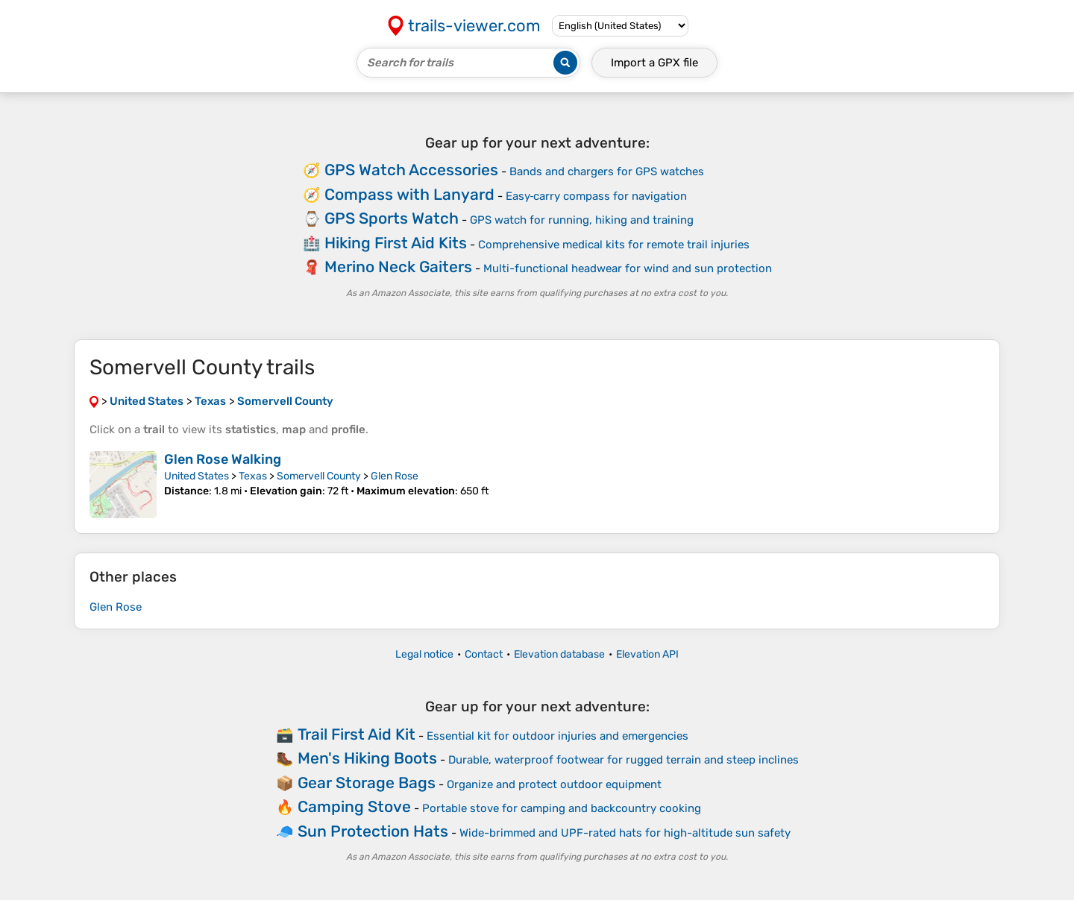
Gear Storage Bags (367, 782)
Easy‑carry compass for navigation (597, 196)
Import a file (654, 62)
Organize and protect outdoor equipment (554, 784)
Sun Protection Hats (373, 831)
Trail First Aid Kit (356, 734)
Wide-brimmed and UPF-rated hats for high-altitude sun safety (625, 833)
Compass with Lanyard (409, 194)
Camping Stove (354, 806)
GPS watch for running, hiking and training (582, 220)
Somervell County (319, 476)
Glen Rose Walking (222, 459)
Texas (253, 476)
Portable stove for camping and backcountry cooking (561, 808)
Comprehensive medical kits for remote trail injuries (614, 244)
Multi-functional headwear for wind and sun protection (627, 268)
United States (196, 476)
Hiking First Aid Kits (395, 242)
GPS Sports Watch (391, 218)
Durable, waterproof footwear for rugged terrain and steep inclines (623, 760)
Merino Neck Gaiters (398, 266)
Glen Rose (394, 476)
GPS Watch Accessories (411, 169)
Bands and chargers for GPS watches (606, 171)
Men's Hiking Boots (367, 758)
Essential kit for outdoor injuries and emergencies (557, 736)
